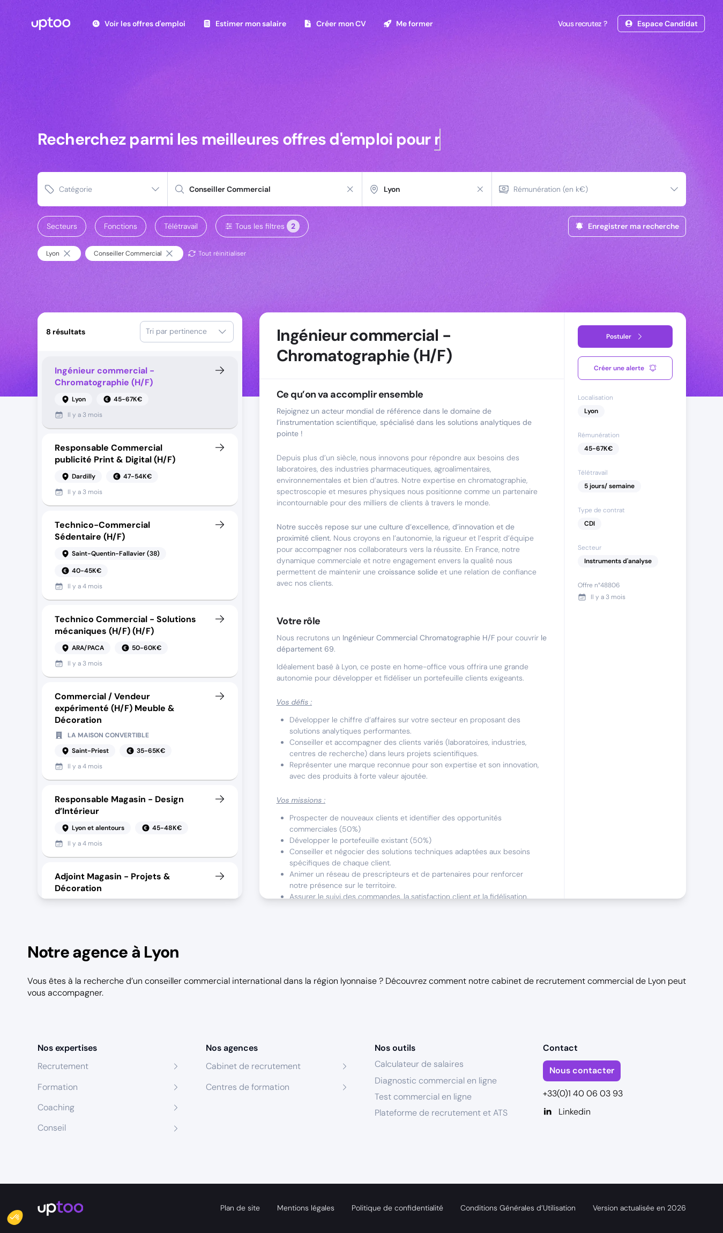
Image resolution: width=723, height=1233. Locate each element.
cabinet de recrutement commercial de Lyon (578, 981)
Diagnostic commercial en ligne (436, 1080)
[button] (22, 1215)
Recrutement (63, 1066)
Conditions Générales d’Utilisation (518, 1208)
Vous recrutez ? (581, 23)
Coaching (56, 1107)
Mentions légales (305, 1208)
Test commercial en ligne (423, 1096)
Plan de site (240, 1208)
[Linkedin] (614, 1112)
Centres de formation (247, 1087)
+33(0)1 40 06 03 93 (583, 1093)
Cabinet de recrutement (253, 1066)
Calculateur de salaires (419, 1064)
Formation (58, 1087)
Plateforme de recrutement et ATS (441, 1112)
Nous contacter (581, 1070)
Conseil (52, 1127)
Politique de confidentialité (397, 1208)
